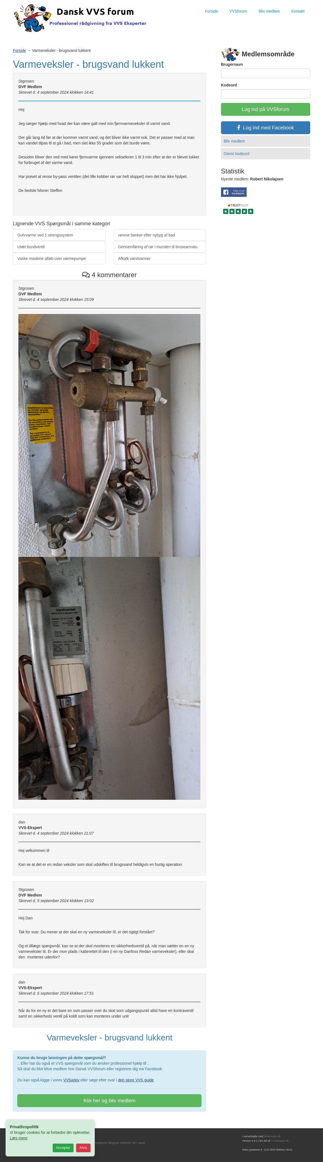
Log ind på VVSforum (265, 109)
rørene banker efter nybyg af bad (146, 235)
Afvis (83, 1148)
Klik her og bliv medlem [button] (109, 1100)
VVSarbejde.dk (279, 1140)
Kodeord (229, 85)
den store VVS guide (136, 1080)
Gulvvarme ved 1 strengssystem (45, 235)
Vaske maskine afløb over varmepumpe (51, 258)
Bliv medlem (269, 11)
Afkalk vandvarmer (134, 258)
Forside (211, 11)
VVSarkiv (71, 1080)
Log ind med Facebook (265, 128)
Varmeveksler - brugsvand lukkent (88, 64)
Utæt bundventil (31, 247)
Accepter (63, 1148)
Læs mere (18, 1138)
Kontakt (297, 11)
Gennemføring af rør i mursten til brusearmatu (158, 247)
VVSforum (238, 11)
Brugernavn (232, 64)
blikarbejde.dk (272, 1136)
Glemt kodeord (236, 153)
